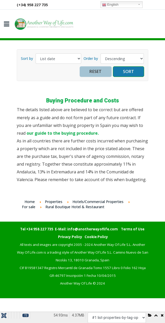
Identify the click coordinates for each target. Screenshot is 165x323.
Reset (95, 71)
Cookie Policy (96, 237)
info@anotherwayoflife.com (92, 229)
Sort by (27, 58)
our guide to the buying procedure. (63, 133)
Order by (91, 58)
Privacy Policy (70, 237)
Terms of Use (132, 229)
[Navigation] (6, 24)
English (110, 5)
